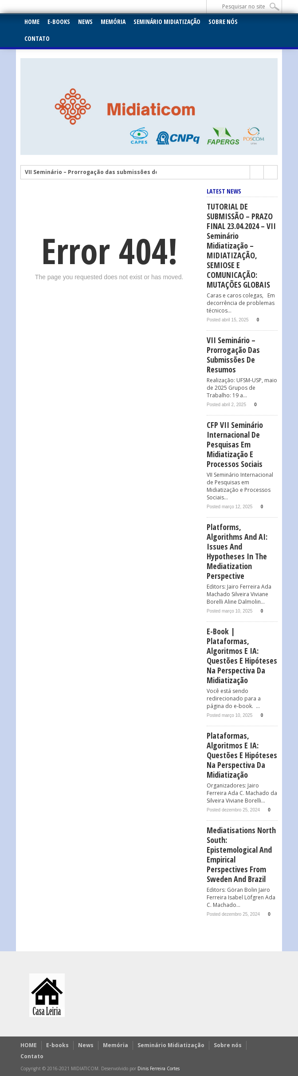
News (85, 21)
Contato (37, 38)
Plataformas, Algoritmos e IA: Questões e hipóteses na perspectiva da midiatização (242, 755)
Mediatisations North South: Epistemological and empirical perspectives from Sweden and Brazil (241, 854)
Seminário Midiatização (166, 21)
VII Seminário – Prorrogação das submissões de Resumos (105, 172)
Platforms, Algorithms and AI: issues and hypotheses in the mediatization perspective (237, 551)
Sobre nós (223, 21)
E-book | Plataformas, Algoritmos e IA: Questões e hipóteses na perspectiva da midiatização (242, 655)
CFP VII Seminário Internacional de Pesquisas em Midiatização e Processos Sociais (235, 444)
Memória (113, 21)
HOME (31, 21)
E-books (58, 21)
